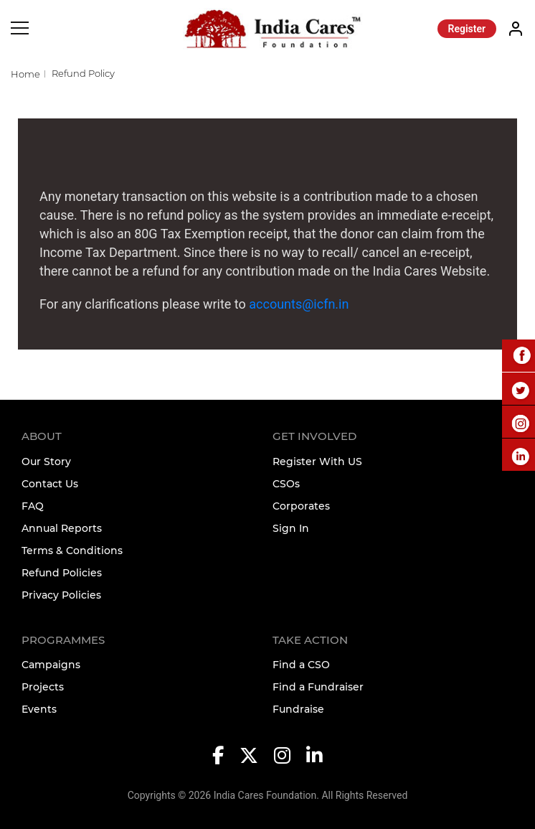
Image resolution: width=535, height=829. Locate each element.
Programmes (63, 640)
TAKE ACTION (310, 640)
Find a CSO (301, 664)
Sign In (291, 528)
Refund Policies (62, 572)
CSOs (286, 483)
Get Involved (314, 436)
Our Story (46, 461)
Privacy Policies (61, 595)
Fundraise (298, 709)
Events (39, 709)
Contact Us (50, 483)
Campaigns (51, 664)
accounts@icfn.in (299, 304)
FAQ (33, 506)
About (42, 436)
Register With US (317, 461)
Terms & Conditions (72, 550)
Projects (43, 686)
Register (467, 28)
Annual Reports (62, 528)
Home (25, 74)
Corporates (301, 506)
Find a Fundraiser (318, 686)
